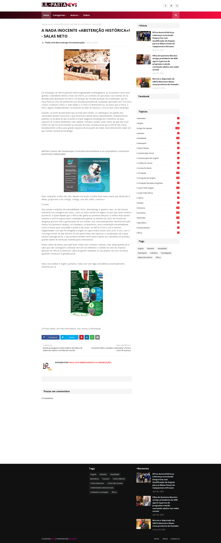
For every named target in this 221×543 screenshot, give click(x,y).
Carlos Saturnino (97, 483)
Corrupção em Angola (158, 178)
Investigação (166, 253)
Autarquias (158, 143)
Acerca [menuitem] (74, 15)
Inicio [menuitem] (46, 15)
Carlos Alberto (119, 479)
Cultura (158, 198)
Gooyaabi (73, 539)
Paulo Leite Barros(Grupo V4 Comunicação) (64, 42)
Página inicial (47, 24)
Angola (158, 123)
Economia (158, 212)
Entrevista (158, 218)
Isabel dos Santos (145, 257)
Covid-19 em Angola (158, 188)
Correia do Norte (158, 168)
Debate (158, 203)
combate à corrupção (99, 492)
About (165, 539)
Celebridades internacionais (101, 488)
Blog (53, 539)
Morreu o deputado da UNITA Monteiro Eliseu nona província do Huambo (165, 81)
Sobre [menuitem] (86, 15)
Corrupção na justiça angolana (158, 183)
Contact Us (175, 539)
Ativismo (158, 133)
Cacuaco (105, 479)
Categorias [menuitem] (59, 15)
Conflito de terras (158, 163)
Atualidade (158, 138)
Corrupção (158, 173)
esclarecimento (158, 227)
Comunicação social (158, 153)
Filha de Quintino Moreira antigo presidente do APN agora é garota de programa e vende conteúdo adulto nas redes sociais (165, 62)
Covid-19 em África (158, 193)
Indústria (153, 253)
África (158, 232)
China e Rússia (158, 148)
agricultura (158, 222)
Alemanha (158, 118)
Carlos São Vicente (115, 483)
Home (156, 539)
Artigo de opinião (158, 128)
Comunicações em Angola (158, 158)
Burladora (94, 479)
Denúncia (158, 208)
